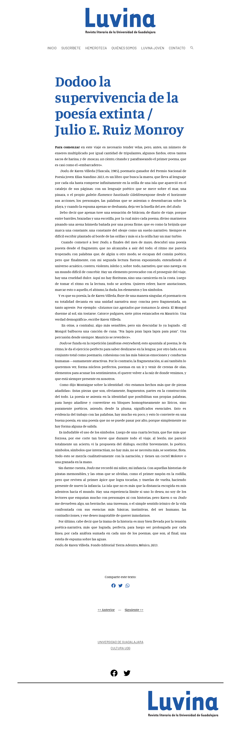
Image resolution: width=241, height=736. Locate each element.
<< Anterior (106, 609)
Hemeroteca (96, 48)
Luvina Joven (152, 48)
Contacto (177, 48)
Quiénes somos (124, 48)
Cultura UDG (120, 648)
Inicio (52, 48)
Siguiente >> (134, 609)
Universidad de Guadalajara (120, 642)
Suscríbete (71, 48)
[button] (192, 48)
